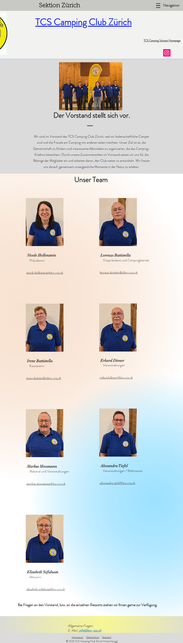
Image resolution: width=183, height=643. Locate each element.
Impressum (77, 637)
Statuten (106, 637)
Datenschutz (92, 637)
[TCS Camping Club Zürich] (166, 52)
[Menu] (158, 5)
